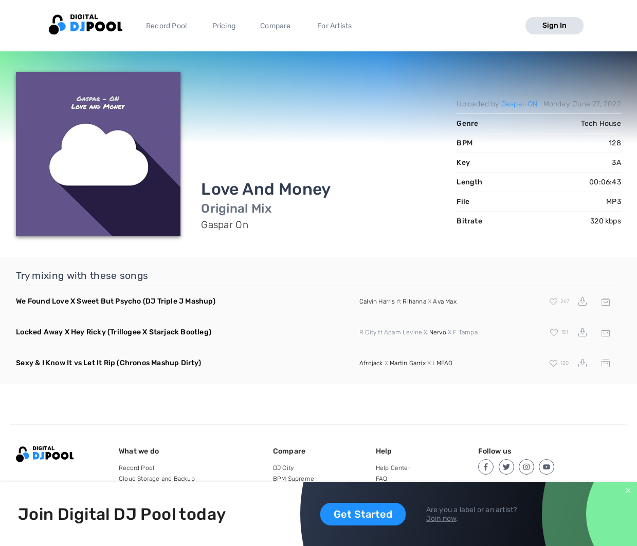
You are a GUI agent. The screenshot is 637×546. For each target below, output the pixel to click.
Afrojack (371, 363)
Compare (275, 26)
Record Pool (166, 26)
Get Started (363, 514)
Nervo (437, 332)
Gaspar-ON (519, 104)
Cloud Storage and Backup (157, 478)
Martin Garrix (408, 363)
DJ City (283, 468)
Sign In (554, 25)
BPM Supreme (293, 478)
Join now (441, 518)
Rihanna (414, 301)
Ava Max (444, 301)
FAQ (382, 478)
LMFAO (442, 363)
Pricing (223, 26)
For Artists (334, 26)
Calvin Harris (377, 301)
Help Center (393, 468)
